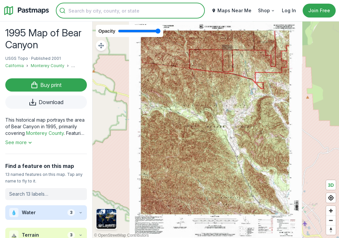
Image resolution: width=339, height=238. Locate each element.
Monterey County (47, 65)
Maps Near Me (231, 10)
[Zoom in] (331, 211)
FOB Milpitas (83, 65)
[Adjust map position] (101, 45)
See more (19, 142)
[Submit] (62, 10)
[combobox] (130, 11)
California (14, 65)
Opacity (106, 31)
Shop (266, 10)
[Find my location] (331, 198)
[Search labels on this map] (46, 194)
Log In (289, 10)
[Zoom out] (331, 220)
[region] (216, 129)
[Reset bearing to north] (331, 230)
